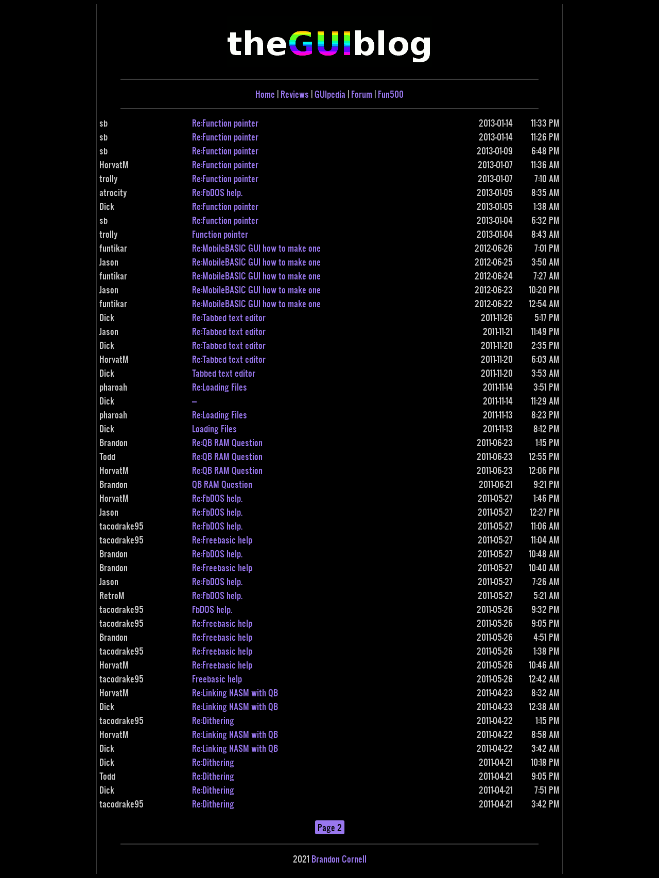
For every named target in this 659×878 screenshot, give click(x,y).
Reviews (295, 94)
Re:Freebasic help (222, 540)
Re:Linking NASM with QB (235, 692)
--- (194, 401)
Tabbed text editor (223, 373)
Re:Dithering (213, 720)
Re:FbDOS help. (217, 192)
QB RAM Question (222, 484)
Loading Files (214, 428)
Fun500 (391, 94)
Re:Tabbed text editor (229, 317)
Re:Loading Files (219, 387)
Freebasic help (217, 678)
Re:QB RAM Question (227, 442)
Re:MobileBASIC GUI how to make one (256, 248)
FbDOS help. (212, 609)
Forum (361, 94)
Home (265, 94)
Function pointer (220, 234)
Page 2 (330, 827)
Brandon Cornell (339, 859)
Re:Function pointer (225, 123)
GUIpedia (330, 94)
